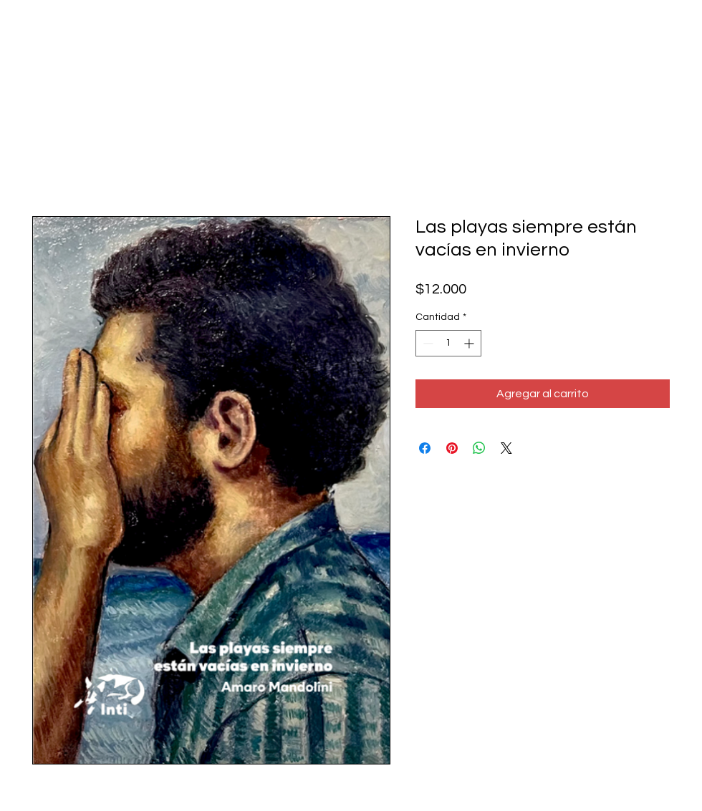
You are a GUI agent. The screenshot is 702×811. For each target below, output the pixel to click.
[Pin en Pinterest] (452, 448)
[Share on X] (506, 448)
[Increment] (470, 343)
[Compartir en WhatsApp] (479, 448)
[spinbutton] (448, 343)
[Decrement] (427, 343)
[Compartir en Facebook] (424, 448)
